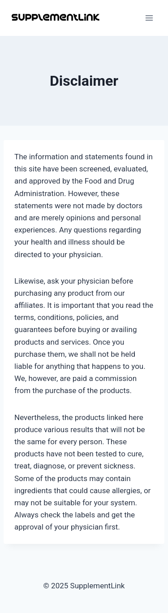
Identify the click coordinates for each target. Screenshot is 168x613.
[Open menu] (149, 18)
